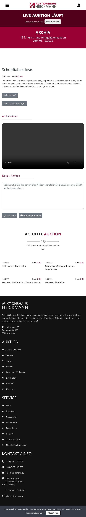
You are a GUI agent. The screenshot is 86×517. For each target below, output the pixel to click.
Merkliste (8, 411)
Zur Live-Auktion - (43, 21)
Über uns (8, 389)
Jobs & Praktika (11, 439)
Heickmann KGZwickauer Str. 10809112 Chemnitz (10, 330)
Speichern (10, 215)
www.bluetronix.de (31, 496)
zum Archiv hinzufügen (14, 103)
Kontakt (7, 433)
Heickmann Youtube (15, 490)
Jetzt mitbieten (52, 21)
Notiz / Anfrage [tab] (11, 175)
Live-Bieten (9, 377)
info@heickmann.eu (15, 472)
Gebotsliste (9, 416)
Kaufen (7, 366)
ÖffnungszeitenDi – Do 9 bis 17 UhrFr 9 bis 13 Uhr (13, 481)
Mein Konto (9, 422)
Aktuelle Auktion (11, 349)
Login (6, 405)
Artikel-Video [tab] (9, 116)
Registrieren (9, 428)
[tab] (46, 116)
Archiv (7, 360)
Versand (8, 383)
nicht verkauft (10, 95)
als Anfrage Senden (30, 215)
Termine (7, 355)
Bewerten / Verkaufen (13, 372)
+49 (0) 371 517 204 (14, 461)
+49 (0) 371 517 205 (14, 467)
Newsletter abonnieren (14, 445)
